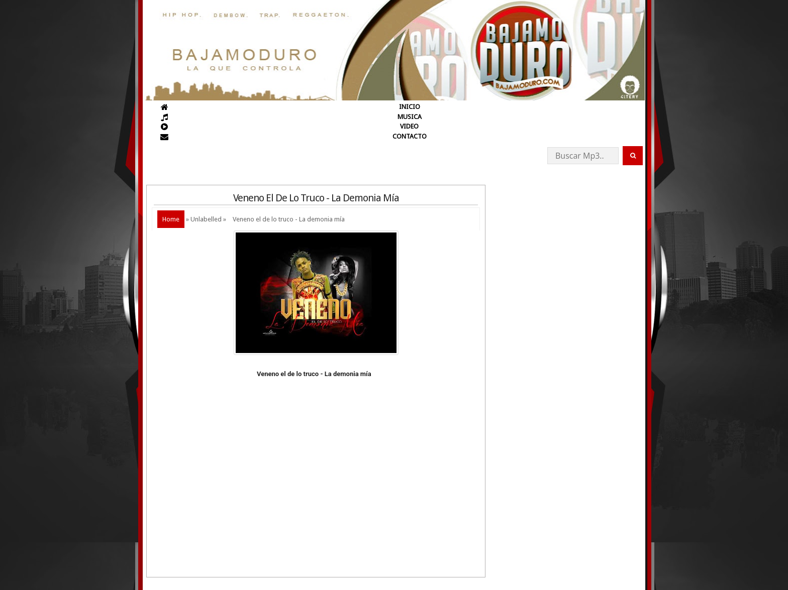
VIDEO (409, 126)
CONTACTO (409, 136)
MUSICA (410, 117)
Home (170, 219)
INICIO (409, 106)
